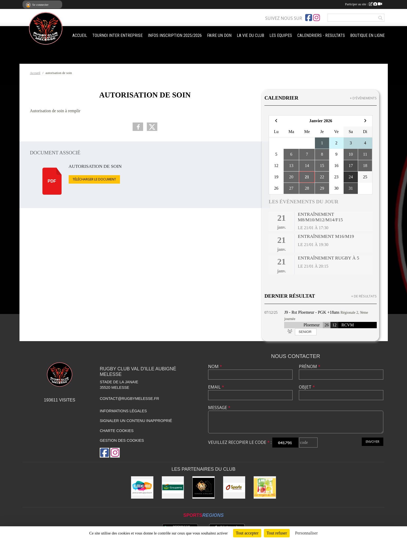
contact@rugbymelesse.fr (129, 398)
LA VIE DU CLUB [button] (250, 35)
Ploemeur (312, 325)
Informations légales (123, 411)
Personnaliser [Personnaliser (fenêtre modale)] (306, 533)
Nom (215, 366)
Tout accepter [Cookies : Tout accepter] (247, 533)
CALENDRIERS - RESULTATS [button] (321, 35)
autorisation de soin (95, 166)
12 (334, 325)
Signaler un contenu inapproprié (136, 421)
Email (216, 387)
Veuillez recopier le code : (240, 442)
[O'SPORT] (234, 487)
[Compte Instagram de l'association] (316, 18)
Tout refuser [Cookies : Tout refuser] (277, 533)
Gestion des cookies (122, 440)
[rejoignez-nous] (142, 487)
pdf (52, 181)
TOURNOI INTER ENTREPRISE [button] (117, 35)
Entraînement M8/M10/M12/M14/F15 (320, 217)
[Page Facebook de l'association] (308, 18)
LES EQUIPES (280, 35)
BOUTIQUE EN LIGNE (367, 35)
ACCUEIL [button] (79, 35)
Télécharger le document (94, 179)
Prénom (309, 366)
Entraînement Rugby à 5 (328, 258)
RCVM (347, 325)
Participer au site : (363, 4)
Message (219, 407)
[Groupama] (173, 487)
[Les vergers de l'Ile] (265, 487)
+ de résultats (364, 296)
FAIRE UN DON (219, 35)
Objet (307, 387)
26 (327, 325)
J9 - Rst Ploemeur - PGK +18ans (311, 312)
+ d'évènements (363, 98)
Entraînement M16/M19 (326, 236)
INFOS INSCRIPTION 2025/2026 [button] (175, 35)
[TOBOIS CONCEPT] (203, 487)
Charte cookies (116, 431)
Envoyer (372, 441)
